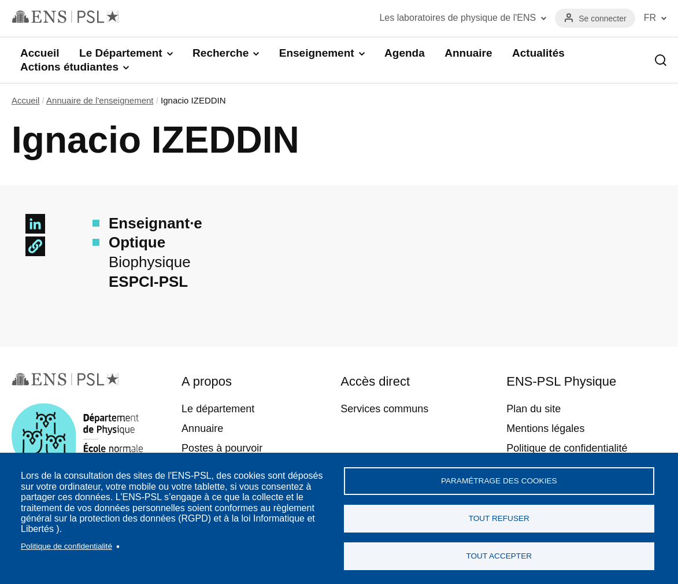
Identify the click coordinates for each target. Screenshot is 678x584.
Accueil (40, 53)
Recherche (220, 53)
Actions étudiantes (69, 67)
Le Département (120, 53)
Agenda (404, 53)
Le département (217, 409)
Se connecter (603, 18)
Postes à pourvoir (221, 448)
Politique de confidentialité (66, 546)
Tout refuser (499, 518)
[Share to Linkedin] (35, 224)
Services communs (384, 409)
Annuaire (468, 53)
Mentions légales (545, 428)
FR (650, 18)
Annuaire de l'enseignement (100, 100)
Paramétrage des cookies (499, 480)
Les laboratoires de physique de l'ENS (457, 18)
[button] (35, 246)
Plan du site (533, 409)
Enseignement (316, 53)
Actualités (538, 53)
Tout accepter (499, 556)
